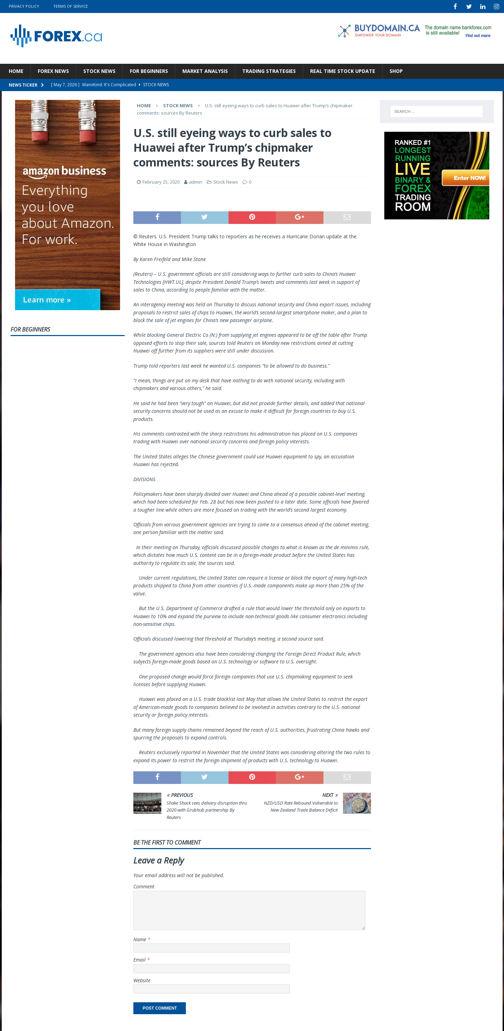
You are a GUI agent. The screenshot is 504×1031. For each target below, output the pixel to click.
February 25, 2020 (161, 181)
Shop (396, 70)
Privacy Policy (24, 6)
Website (141, 979)
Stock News (99, 70)
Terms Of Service (70, 6)
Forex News (53, 70)
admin (195, 181)
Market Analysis (205, 70)
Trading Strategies (269, 70)
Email (140, 959)
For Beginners (149, 70)
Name (140, 938)
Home (16, 70)
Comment (143, 885)
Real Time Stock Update (342, 70)
